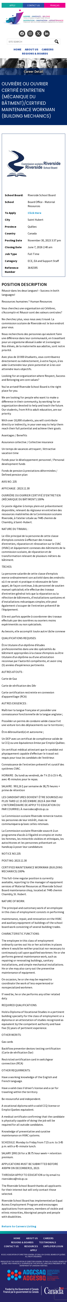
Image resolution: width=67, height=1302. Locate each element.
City (7, 219)
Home (17, 49)
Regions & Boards (35, 53)
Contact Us (33, 5)
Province (10, 226)
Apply (12, 5)
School (9, 202)
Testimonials (47, 1242)
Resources (31, 1246)
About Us (31, 49)
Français (54, 5)
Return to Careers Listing (19, 1226)
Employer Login (53, 1246)
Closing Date (13, 247)
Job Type (11, 254)
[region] (33, 66)
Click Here (34, 213)
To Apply (10, 213)
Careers (47, 49)
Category (11, 261)
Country (10, 233)
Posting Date (13, 240)
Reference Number (11, 269)
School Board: (14, 195)
